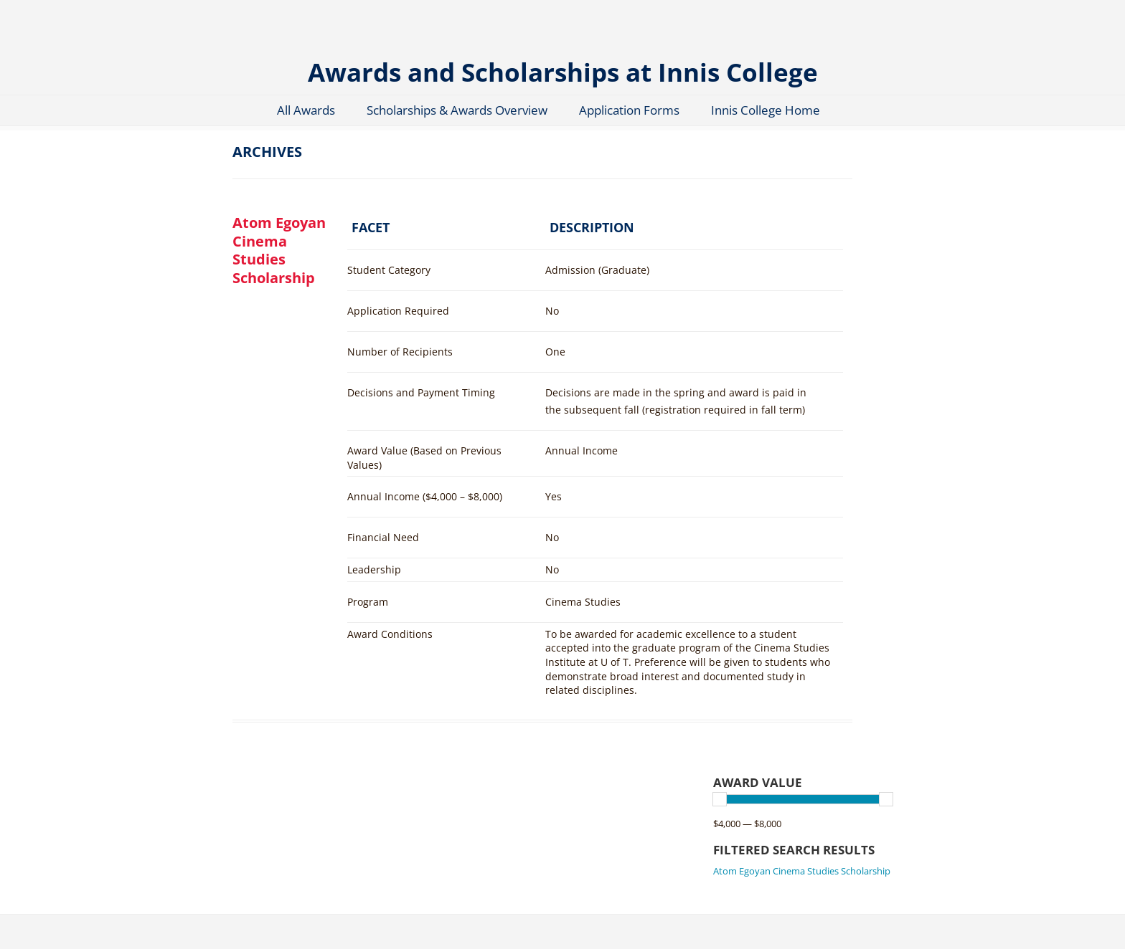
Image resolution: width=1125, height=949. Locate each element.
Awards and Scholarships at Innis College (563, 71)
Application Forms (629, 110)
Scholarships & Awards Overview (457, 110)
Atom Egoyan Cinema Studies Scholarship (279, 250)
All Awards (306, 110)
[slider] (719, 799)
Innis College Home (765, 110)
